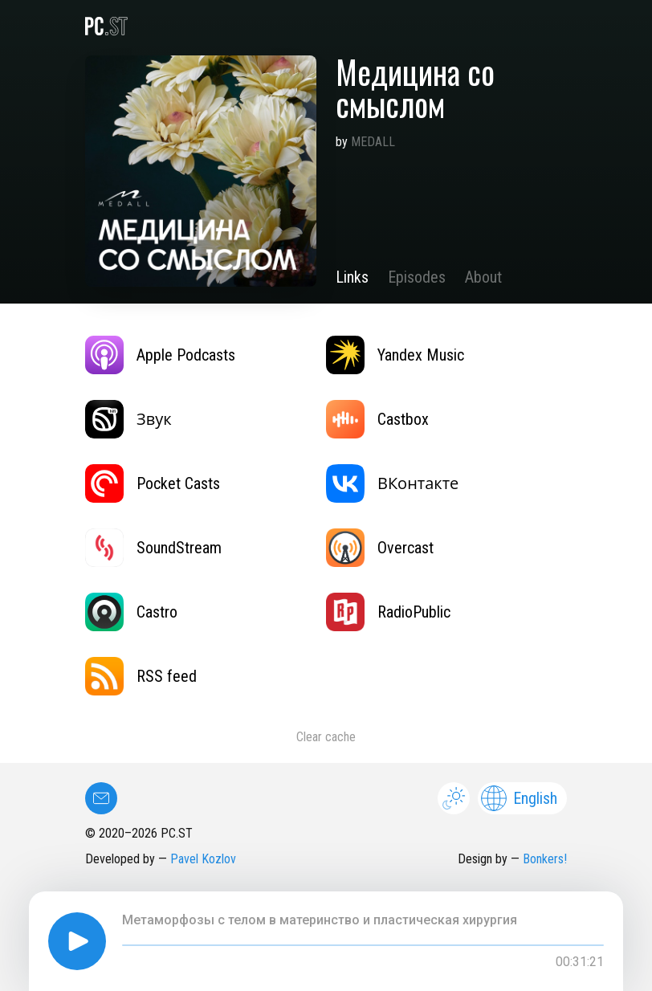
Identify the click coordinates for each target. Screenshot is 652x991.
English (519, 798)
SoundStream (153, 547)
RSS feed (141, 676)
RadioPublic (388, 612)
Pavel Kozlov (203, 859)
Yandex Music (395, 355)
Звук (128, 419)
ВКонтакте (392, 483)
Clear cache (326, 736)
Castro (131, 612)
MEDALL (373, 141)
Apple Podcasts (160, 355)
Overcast (380, 547)
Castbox (377, 419)
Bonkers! (545, 859)
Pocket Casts (152, 483)
